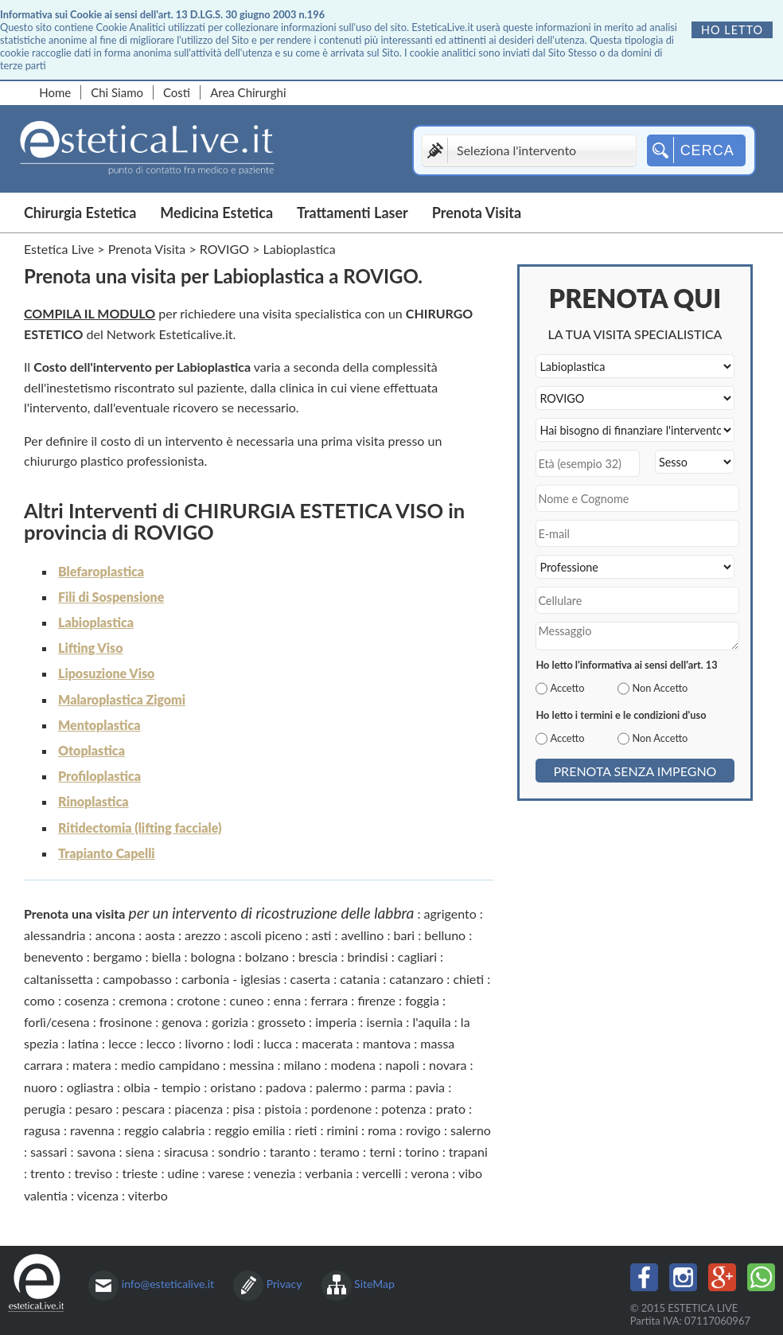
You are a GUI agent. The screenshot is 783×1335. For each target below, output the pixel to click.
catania (360, 978)
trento (47, 1173)
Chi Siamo (117, 92)
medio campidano (170, 1064)
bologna (213, 956)
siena (140, 1151)
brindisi (368, 956)
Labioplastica (96, 622)
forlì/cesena (57, 1021)
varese (225, 1173)
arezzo (202, 935)
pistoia (282, 1108)
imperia (335, 1021)
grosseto (282, 1021)
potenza (403, 1108)
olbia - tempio (162, 1087)
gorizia (230, 1021)
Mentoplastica (99, 724)
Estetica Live (59, 248)
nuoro (40, 1087)
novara (447, 1064)
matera (91, 1064)
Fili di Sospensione (111, 596)
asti (322, 935)
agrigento (450, 913)
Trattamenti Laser (352, 212)
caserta (310, 978)
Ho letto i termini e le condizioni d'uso (621, 714)
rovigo (423, 1130)
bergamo (117, 956)
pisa (243, 1108)
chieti (468, 978)
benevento (54, 956)
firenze (376, 1000)
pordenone (341, 1108)
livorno (204, 1043)
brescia (317, 956)
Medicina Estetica (216, 212)
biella (166, 956)
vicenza (98, 1195)
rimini (342, 1130)
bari (404, 935)
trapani (468, 1151)
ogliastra (90, 1087)
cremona (143, 1000)
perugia (44, 1108)
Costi (176, 92)
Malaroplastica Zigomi (121, 699)
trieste (140, 1173)
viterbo (148, 1195)
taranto (290, 1151)
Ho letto (732, 30)
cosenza (86, 1000)
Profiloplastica (99, 775)
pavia (430, 1087)
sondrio (239, 1151)
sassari (48, 1151)
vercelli (381, 1173)
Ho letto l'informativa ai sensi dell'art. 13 (626, 664)
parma (388, 1087)
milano (302, 1064)
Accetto (567, 687)
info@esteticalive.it (168, 1283)
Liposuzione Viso (106, 673)
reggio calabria (164, 1130)
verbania (329, 1173)
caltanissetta (58, 978)
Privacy (284, 1283)
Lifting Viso (90, 647)
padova (286, 1087)
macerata (327, 1043)
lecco (160, 1043)
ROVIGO (224, 248)
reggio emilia (250, 1130)
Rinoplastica (93, 801)
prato (451, 1108)
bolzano (267, 956)
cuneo (247, 1000)
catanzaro (416, 978)
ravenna (92, 1130)
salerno (470, 1130)
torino (421, 1151)
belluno (445, 935)
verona (430, 1173)
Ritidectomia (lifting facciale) (139, 827)
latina (83, 1043)
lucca (277, 1043)
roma (382, 1130)
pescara (144, 1108)
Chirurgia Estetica (80, 212)
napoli (402, 1064)
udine (183, 1173)
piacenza (198, 1108)
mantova (387, 1043)
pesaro (93, 1108)
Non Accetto (660, 687)
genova (181, 1021)
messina (251, 1064)
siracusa (186, 1151)
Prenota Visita (476, 212)
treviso (94, 1173)
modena (353, 1064)
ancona (115, 935)
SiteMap (374, 1283)
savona (96, 1151)
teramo (340, 1151)
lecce (122, 1043)
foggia (422, 1000)
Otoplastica (91, 750)
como (39, 1000)
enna (287, 1000)
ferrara (329, 1000)
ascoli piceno (266, 935)
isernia (384, 1021)
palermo (338, 1087)
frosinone (125, 1021)
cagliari (417, 956)
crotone (198, 1000)
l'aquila (431, 1021)
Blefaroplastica (101, 571)
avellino (362, 935)
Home (55, 92)
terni (382, 1151)
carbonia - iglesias (230, 978)
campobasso (137, 978)
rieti (305, 1130)
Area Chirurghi (248, 92)
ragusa (42, 1130)
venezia (275, 1173)
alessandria (55, 935)
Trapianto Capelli (106, 853)
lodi (243, 1043)
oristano (232, 1087)
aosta (160, 935)
